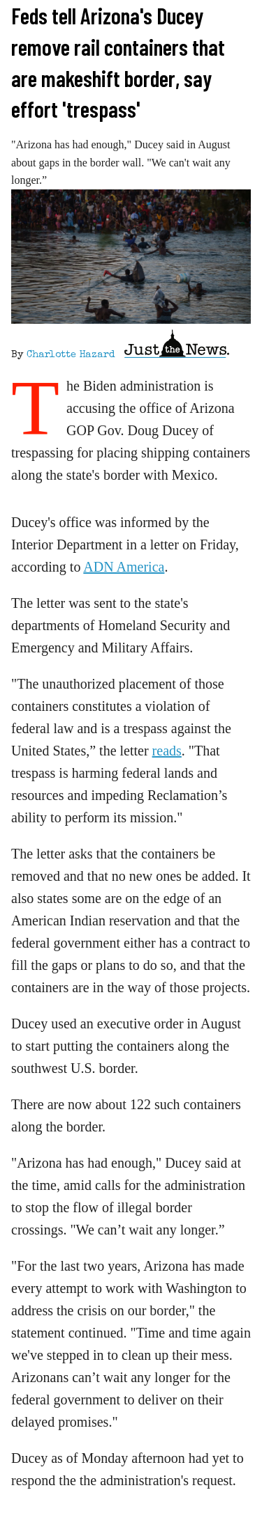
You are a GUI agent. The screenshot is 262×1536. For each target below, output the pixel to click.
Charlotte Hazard (71, 355)
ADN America (123, 566)
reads (167, 750)
